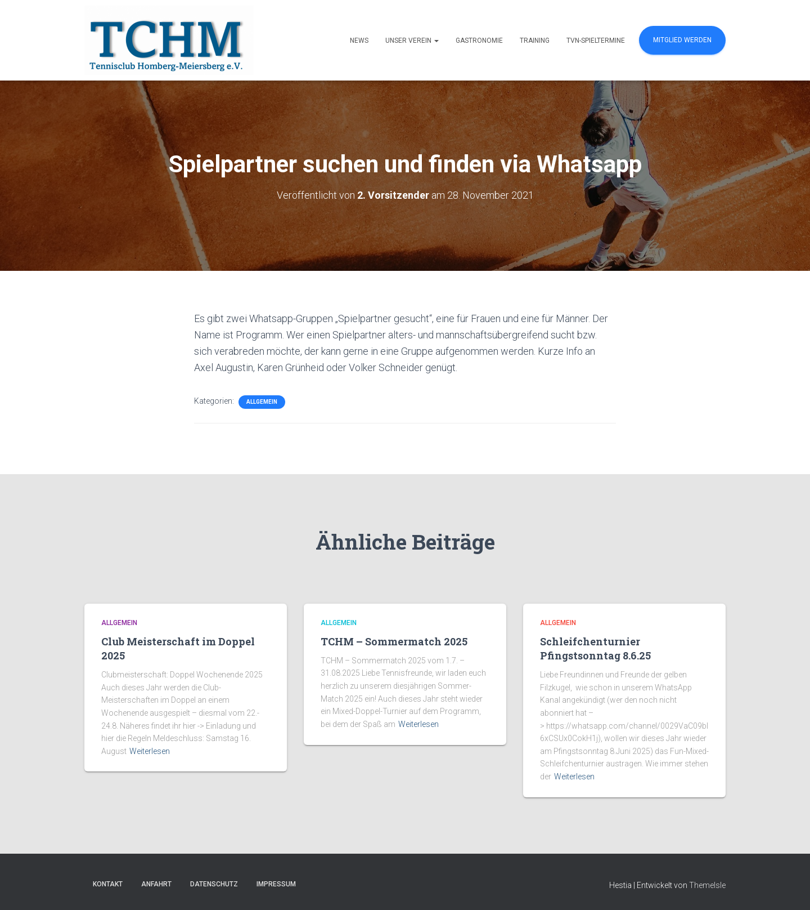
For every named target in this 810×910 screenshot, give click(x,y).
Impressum (276, 884)
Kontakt (108, 884)
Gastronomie (479, 40)
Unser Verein (412, 40)
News (359, 40)
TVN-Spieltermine (595, 40)
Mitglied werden (682, 40)
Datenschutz (214, 884)
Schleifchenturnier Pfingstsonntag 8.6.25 (595, 648)
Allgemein (261, 402)
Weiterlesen (149, 751)
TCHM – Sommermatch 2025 (394, 641)
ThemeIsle (707, 885)
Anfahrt (156, 884)
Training (535, 40)
